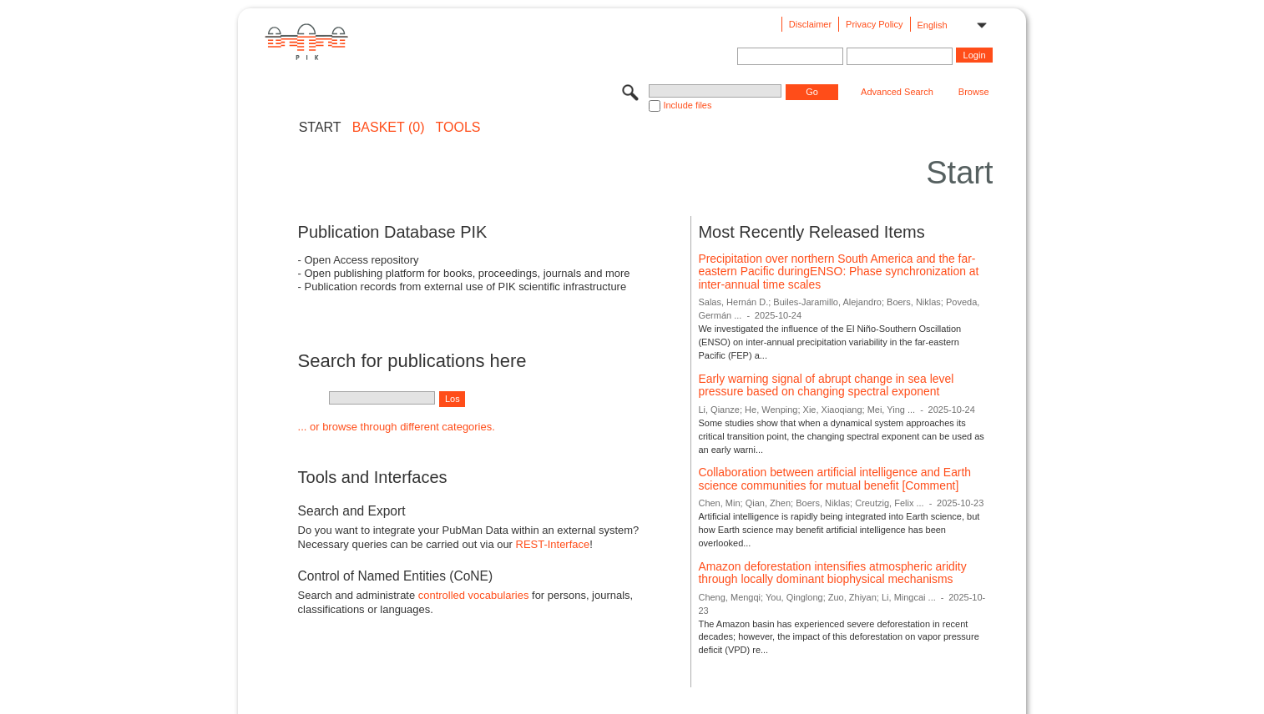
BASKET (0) (388, 127)
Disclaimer (810, 24)
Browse (973, 92)
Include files (687, 105)
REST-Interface (553, 544)
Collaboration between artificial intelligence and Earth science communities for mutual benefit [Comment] (834, 478)
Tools (458, 127)
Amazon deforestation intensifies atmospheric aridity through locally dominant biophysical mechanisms (832, 573)
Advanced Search (897, 92)
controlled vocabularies (473, 595)
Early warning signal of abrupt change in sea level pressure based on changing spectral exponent (825, 385)
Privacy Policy (874, 24)
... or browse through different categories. (396, 426)
